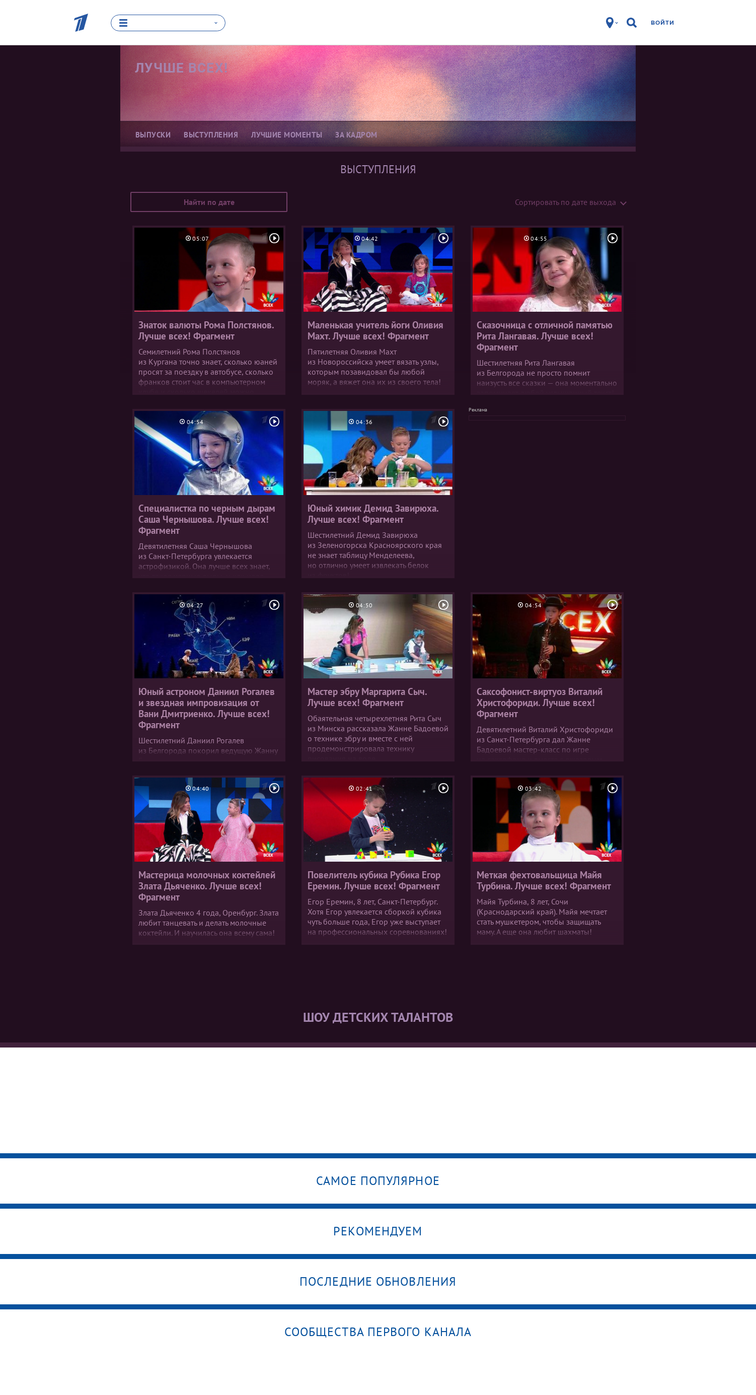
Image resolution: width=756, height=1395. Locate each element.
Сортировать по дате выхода (565, 202)
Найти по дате (209, 202)
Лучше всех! (181, 68)
